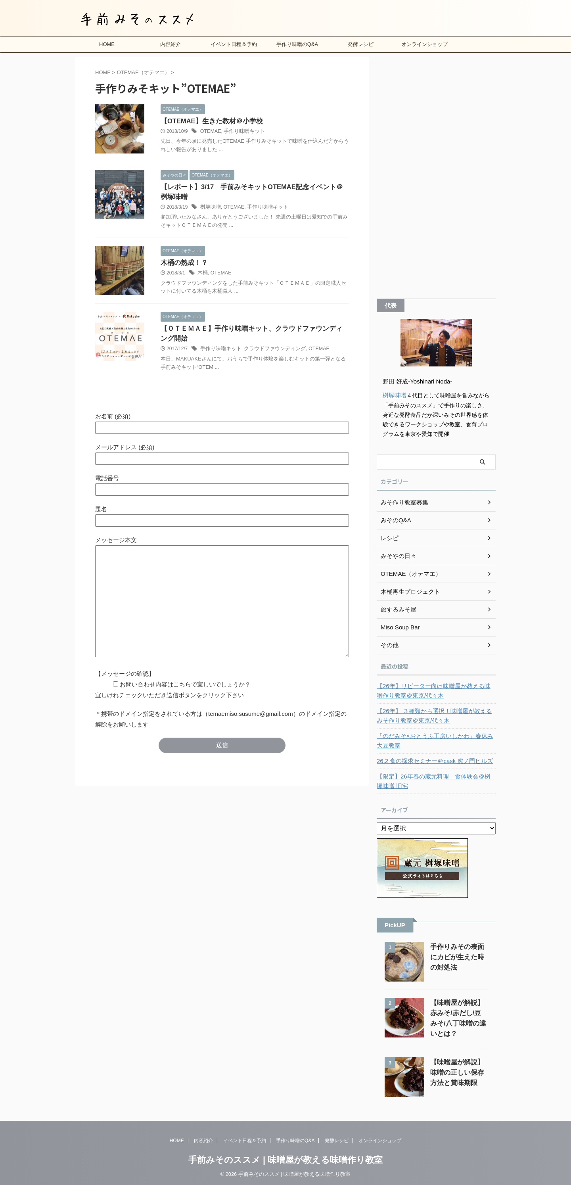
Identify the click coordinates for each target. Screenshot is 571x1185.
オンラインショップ (424, 44)
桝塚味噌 (209, 218)
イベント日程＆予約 (234, 44)
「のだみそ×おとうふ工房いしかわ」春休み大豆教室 (434, 740)
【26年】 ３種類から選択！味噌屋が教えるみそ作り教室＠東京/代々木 (436, 715)
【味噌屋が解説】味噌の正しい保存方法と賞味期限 (458, 1072)
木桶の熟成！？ (183, 273)
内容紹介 (170, 44)
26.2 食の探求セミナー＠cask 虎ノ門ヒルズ (431, 760)
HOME (107, 44)
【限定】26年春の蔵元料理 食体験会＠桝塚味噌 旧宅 (435, 781)
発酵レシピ (361, 44)
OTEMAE (210, 131)
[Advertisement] (436, 176)
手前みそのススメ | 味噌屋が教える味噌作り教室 (285, 1159)
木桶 (202, 284)
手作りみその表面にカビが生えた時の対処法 (458, 956)
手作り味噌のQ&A (297, 44)
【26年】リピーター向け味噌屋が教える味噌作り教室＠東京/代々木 (435, 690)
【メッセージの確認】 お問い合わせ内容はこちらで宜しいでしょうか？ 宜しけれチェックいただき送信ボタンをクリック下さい (173, 706)
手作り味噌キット (242, 131)
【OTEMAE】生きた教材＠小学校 (209, 121)
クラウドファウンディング (269, 370)
